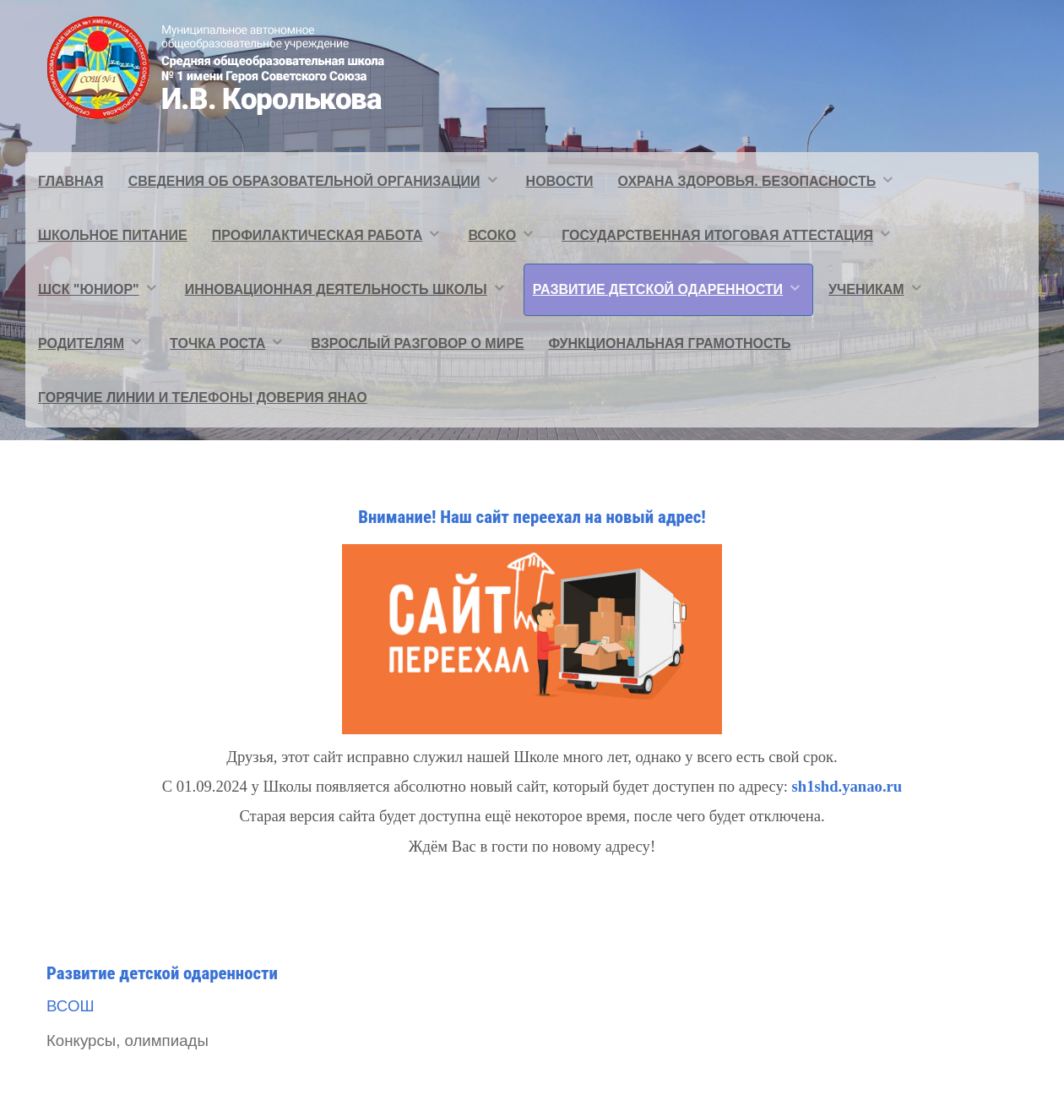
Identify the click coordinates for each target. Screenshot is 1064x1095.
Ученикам (866, 289)
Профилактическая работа (317, 235)
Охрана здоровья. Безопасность (747, 181)
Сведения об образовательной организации (304, 181)
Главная (71, 181)
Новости (560, 181)
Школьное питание (112, 235)
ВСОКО (492, 235)
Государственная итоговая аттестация (717, 235)
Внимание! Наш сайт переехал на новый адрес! (531, 517)
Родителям (81, 343)
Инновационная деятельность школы (336, 289)
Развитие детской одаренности (658, 289)
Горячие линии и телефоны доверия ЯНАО (202, 397)
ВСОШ (70, 1006)
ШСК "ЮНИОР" (88, 289)
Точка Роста (217, 343)
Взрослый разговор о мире (417, 343)
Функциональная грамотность (670, 343)
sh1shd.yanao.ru (847, 786)
